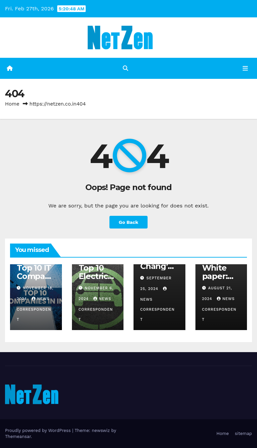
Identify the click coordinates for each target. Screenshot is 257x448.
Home (12, 104)
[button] (125, 68)
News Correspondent (34, 309)
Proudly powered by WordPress (38, 430)
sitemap (243, 433)
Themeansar (18, 436)
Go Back (128, 222)
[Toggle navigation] (245, 68)
